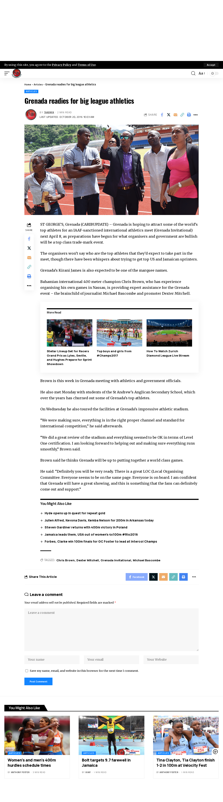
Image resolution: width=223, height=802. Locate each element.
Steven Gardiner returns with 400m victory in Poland (87, 533)
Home (28, 84)
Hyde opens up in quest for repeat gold (76, 519)
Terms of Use (88, 64)
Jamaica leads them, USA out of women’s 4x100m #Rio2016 (92, 540)
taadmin (50, 112)
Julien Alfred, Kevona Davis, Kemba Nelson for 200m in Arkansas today (100, 526)
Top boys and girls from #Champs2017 (114, 359)
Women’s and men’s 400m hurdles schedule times (32, 775)
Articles (39, 84)
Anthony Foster (20, 785)
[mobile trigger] (8, 73)
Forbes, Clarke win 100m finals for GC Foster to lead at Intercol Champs (102, 547)
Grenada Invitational (117, 566)
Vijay (88, 785)
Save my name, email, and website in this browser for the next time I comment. (84, 682)
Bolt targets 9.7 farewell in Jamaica (106, 775)
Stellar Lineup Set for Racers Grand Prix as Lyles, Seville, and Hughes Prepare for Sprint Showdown (70, 363)
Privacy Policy (62, 64)
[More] (196, 114)
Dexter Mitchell (89, 566)
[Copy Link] (182, 114)
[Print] (189, 114)
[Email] (175, 114)
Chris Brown (66, 566)
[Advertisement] (111, 30)
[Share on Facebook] (162, 114)
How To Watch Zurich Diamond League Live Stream (168, 359)
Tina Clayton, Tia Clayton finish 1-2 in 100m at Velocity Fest (185, 775)
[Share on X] (169, 114)
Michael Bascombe (147, 566)
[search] (193, 73)
